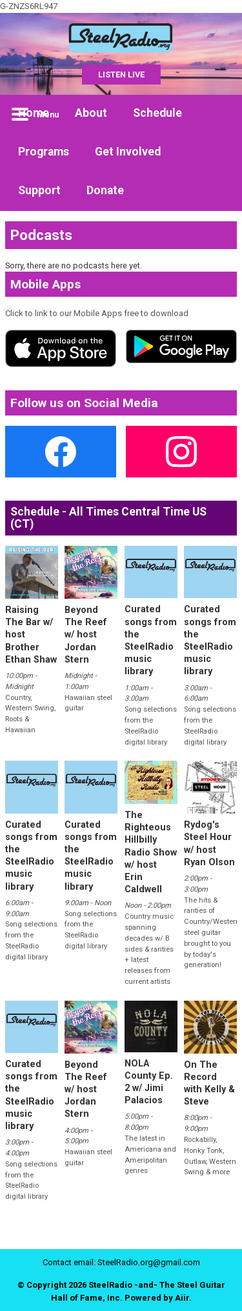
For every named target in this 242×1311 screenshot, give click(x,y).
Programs (43, 151)
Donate (105, 190)
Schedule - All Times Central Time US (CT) (108, 517)
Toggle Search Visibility (217, 114)
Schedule (157, 112)
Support (39, 190)
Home (33, 112)
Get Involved (128, 151)
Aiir (182, 1298)
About (91, 112)
